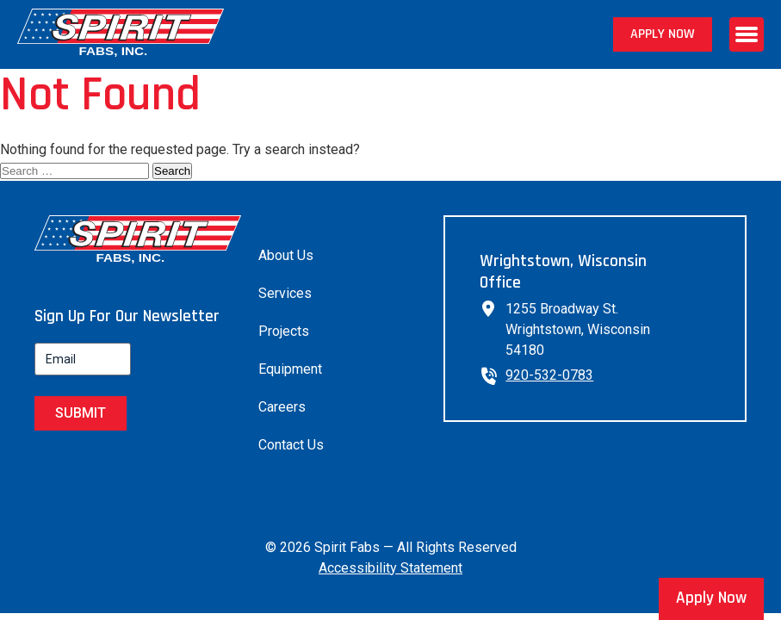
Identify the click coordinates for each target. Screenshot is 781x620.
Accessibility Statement (390, 568)
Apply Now (662, 34)
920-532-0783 (549, 375)
